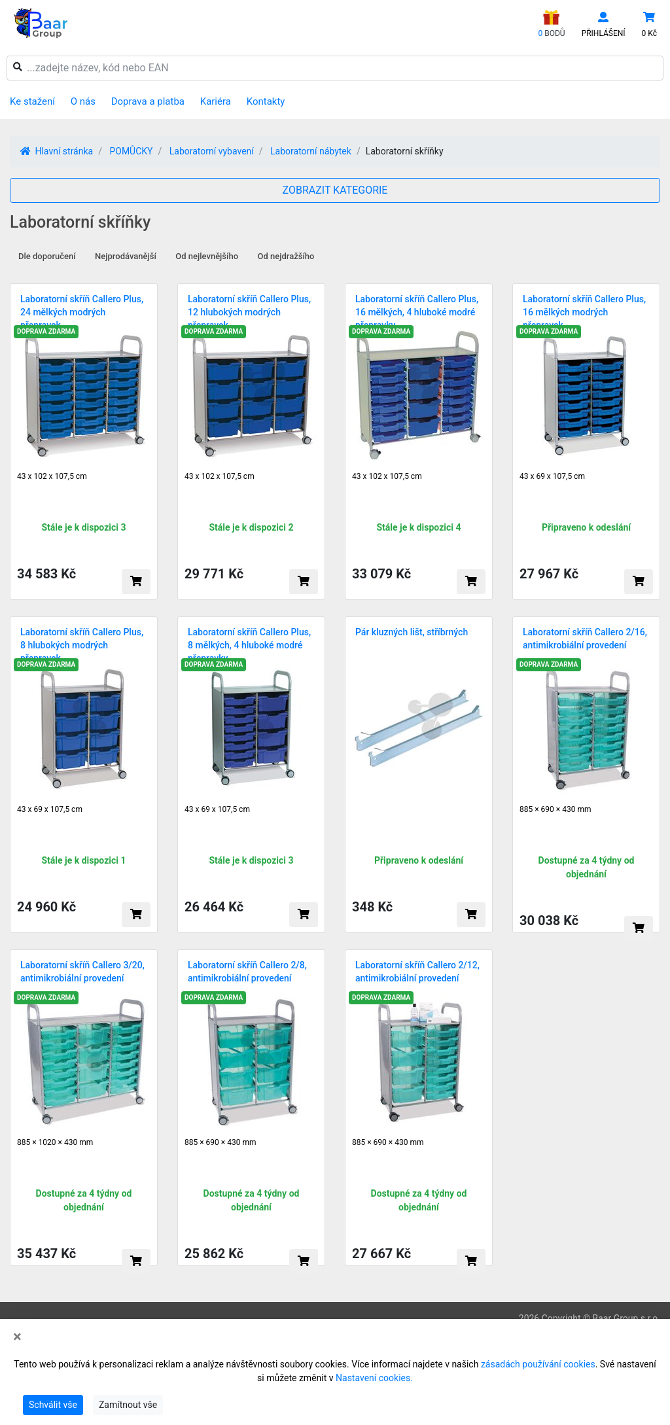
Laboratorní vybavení (211, 151)
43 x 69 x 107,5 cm (552, 476)
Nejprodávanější (125, 256)
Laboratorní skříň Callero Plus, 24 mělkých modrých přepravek (81, 312)
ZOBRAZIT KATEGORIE (335, 190)
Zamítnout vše (128, 1404)
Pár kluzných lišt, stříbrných (411, 632)
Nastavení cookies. (374, 1378)
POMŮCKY (130, 151)
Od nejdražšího (286, 256)
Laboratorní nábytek (310, 151)
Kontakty (266, 101)
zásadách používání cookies (538, 1364)
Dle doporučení (47, 256)
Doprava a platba (148, 101)
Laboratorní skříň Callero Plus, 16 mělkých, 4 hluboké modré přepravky (416, 312)
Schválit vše (53, 1404)
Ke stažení (32, 101)
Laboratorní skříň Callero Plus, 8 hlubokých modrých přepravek (81, 645)
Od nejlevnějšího (206, 256)
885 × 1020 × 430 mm (55, 1142)
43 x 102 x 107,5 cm (52, 476)
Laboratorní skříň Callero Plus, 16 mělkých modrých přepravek (584, 312)
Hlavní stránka (56, 151)
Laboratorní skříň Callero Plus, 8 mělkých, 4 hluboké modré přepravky (249, 645)
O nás (83, 101)
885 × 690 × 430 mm (555, 809)
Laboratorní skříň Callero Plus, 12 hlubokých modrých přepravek (249, 312)
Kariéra (215, 101)
